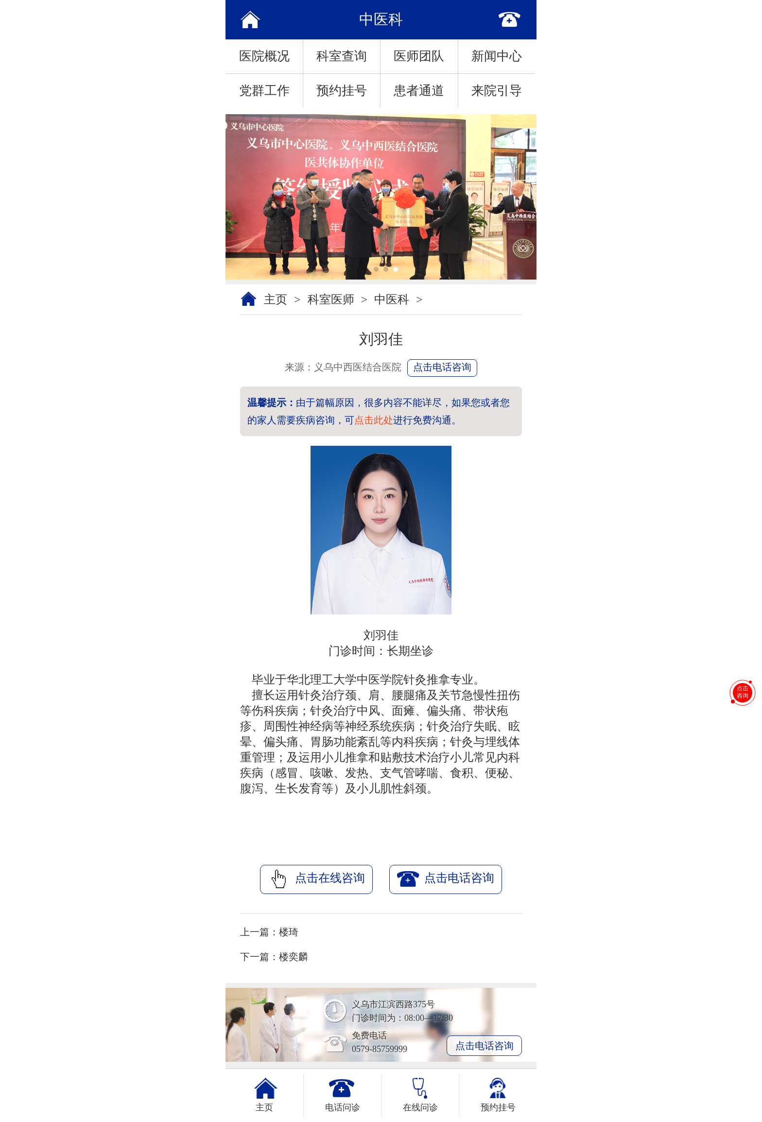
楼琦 (288, 932)
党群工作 (264, 91)
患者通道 (419, 91)
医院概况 (264, 56)
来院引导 (496, 91)
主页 (275, 299)
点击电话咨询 (442, 367)
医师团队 (419, 56)
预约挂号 (341, 91)
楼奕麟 (293, 956)
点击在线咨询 (316, 879)
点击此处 (373, 420)
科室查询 (341, 56)
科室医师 (331, 299)
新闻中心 (496, 56)
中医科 (391, 299)
